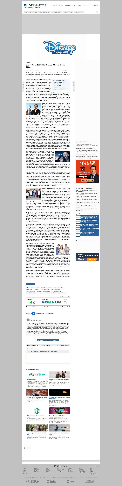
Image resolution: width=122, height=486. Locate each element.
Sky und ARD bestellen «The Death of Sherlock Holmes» (87, 146)
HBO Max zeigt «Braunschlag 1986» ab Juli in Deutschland (87, 203)
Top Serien (95, 477)
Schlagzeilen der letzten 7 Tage (84, 158)
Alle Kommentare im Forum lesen (48, 340)
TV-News (47, 469)
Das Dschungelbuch (44, 289)
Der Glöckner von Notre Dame (43, 291)
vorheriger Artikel (31, 307)
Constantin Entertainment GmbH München (86, 217)
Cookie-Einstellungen (93, 474)
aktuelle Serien (75, 477)
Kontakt (91, 471)
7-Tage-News (25, 472)
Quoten (68, 5)
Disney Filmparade (62, 293)
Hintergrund (36, 469)
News (61, 5)
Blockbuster (65, 477)
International (48, 472)
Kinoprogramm (81, 477)
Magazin (54, 5)
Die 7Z (41, 293)
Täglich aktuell (59, 471)
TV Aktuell (31, 477)
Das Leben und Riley (55, 289)
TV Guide (61, 477)
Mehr (96, 5)
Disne (46, 293)
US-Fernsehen (48, 474)
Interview (36, 471)
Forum (90, 5)
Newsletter (25, 470)
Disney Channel (52, 293)
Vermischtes (48, 470)
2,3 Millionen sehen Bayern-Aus (84, 144)
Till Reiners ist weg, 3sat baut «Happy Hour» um (86, 200)
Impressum (92, 475)
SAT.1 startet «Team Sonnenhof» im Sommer (86, 206)
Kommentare (30, 284)
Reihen (35, 470)
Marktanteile (59, 470)
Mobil (24, 471)
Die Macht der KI (56, 12)
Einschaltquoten (56, 477)
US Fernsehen (46, 477)
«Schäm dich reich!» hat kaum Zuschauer (86, 154)
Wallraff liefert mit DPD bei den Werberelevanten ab (88, 152)
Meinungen (76, 5)
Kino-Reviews (70, 471)
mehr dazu (56, 133)
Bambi (54, 287)
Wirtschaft (47, 471)
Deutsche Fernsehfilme (89, 477)
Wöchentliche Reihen (60, 469)
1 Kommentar (39, 70)
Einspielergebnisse (82, 471)
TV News (51, 477)
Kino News (27, 477)
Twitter (24, 474)
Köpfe (47, 473)
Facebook (25, 473)
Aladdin (37, 287)
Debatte (69, 469)
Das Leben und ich (30, 291)
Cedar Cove (60, 287)
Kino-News (81, 469)
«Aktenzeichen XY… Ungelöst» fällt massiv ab (87, 156)
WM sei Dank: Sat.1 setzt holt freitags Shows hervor (86, 209)
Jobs (91, 470)
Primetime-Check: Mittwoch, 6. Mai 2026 (86, 148)
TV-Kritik (69, 470)
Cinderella (36, 289)
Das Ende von (79, 12)
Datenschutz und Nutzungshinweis (93, 473)
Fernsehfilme (70, 477)
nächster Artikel (65, 307)
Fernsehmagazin (36, 477)
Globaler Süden (68, 12)
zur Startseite (48, 307)
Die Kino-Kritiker (81, 470)
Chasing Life (29, 289)
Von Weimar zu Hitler (30, 12)
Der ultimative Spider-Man (32, 293)
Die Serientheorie (44, 12)
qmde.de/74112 (67, 296)
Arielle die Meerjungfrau (46, 287)
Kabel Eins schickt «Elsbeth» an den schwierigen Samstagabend (86, 197)
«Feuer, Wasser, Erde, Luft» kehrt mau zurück (87, 150)
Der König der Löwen (56, 291)
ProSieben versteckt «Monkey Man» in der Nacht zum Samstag (87, 194)
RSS (24, 469)
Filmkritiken (42, 477)
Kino (84, 5)
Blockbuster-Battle (82, 472)
